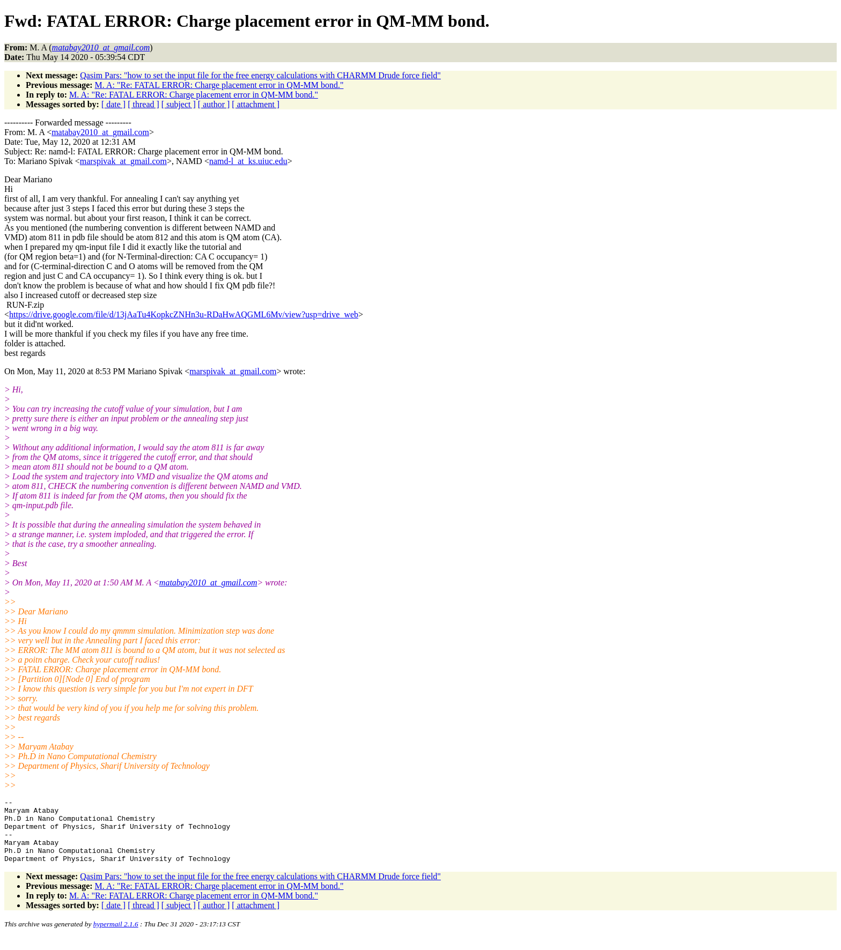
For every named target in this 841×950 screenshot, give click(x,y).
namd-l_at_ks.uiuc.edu (248, 161)
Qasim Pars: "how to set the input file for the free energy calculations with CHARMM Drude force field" (260, 75)
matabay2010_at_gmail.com (100, 132)
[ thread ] (143, 104)
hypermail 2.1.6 (115, 937)
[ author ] (214, 104)
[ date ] (113, 104)
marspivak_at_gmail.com (123, 161)
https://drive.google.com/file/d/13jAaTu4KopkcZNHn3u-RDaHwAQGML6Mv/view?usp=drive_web (183, 314)
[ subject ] (178, 104)
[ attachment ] (255, 104)
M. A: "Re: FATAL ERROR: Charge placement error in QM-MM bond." (219, 85)
